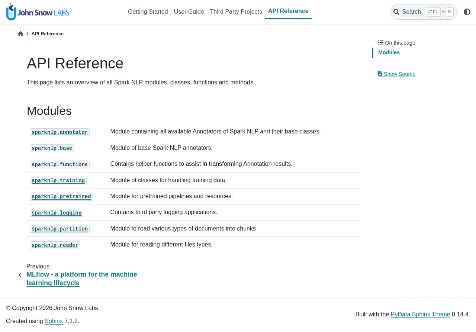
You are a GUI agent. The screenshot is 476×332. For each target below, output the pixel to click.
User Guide (189, 12)
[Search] (424, 12)
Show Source (396, 74)
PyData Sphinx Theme (420, 314)
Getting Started (148, 12)
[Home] (20, 34)
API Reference (288, 11)
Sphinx (54, 321)
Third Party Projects (236, 12)
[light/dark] (467, 12)
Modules (389, 52)
